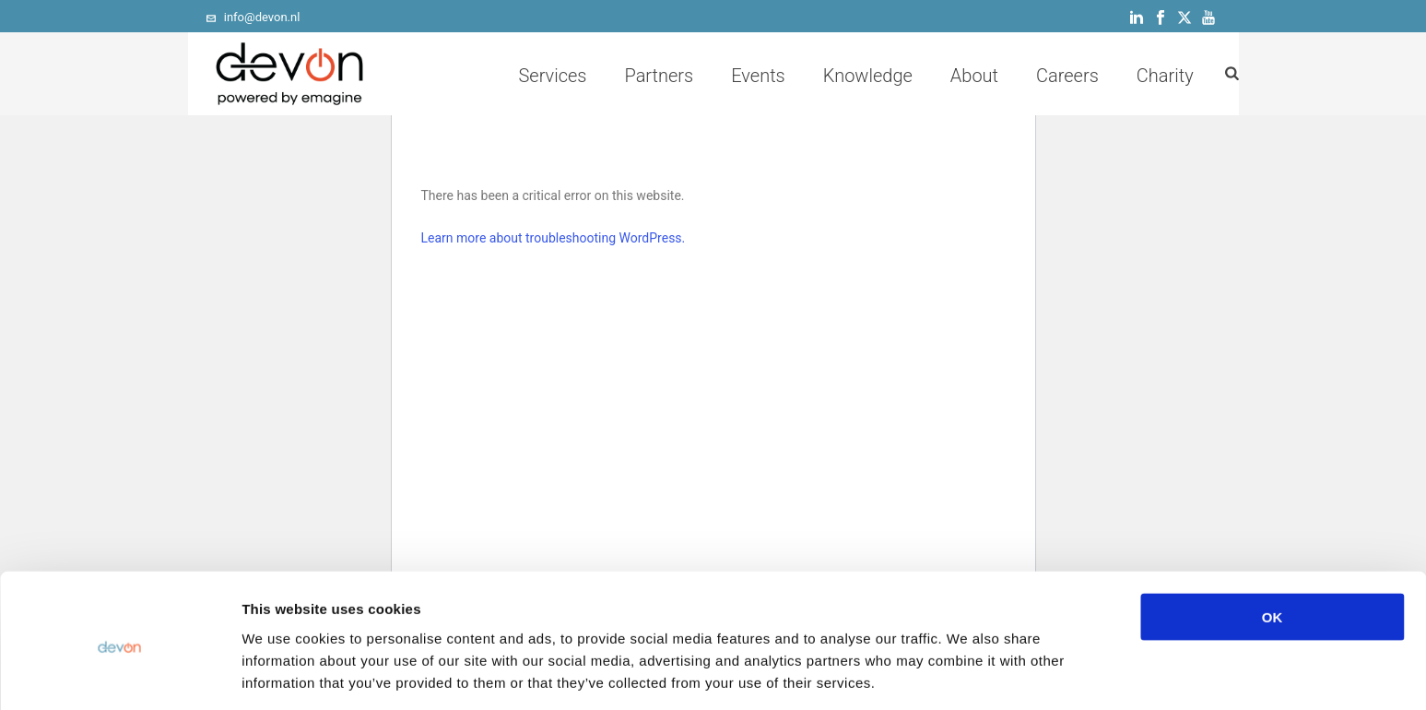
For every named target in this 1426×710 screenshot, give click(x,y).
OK (1272, 548)
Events (758, 76)
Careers (1067, 76)
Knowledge (868, 76)
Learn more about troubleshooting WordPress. (553, 238)
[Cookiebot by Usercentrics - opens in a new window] (119, 674)
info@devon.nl (262, 17)
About (974, 76)
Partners (658, 76)
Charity (1165, 76)
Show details (967, 673)
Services (552, 76)
